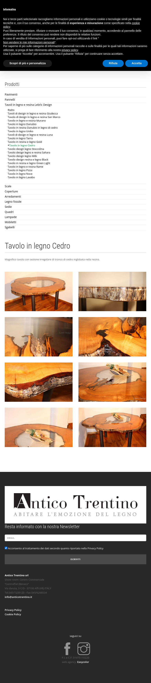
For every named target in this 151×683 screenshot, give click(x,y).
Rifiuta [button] (113, 63)
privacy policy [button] (70, 50)
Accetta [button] (137, 63)
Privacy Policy (13, 610)
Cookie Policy (13, 614)
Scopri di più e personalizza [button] (27, 63)
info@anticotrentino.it (18, 597)
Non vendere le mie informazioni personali (28, 42)
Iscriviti (75, 559)
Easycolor (83, 662)
